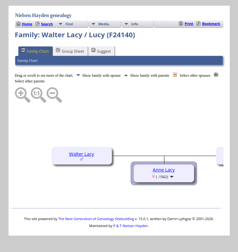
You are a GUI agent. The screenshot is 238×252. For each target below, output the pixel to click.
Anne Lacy (163, 169)
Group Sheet (70, 51)
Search (47, 23)
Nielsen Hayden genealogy (43, 15)
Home (27, 23)
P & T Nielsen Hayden (130, 225)
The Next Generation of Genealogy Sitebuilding (96, 218)
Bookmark (211, 23)
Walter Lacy (81, 154)
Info (134, 23)
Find (69, 23)
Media (103, 23)
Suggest (101, 51)
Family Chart (35, 51)
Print (189, 23)
